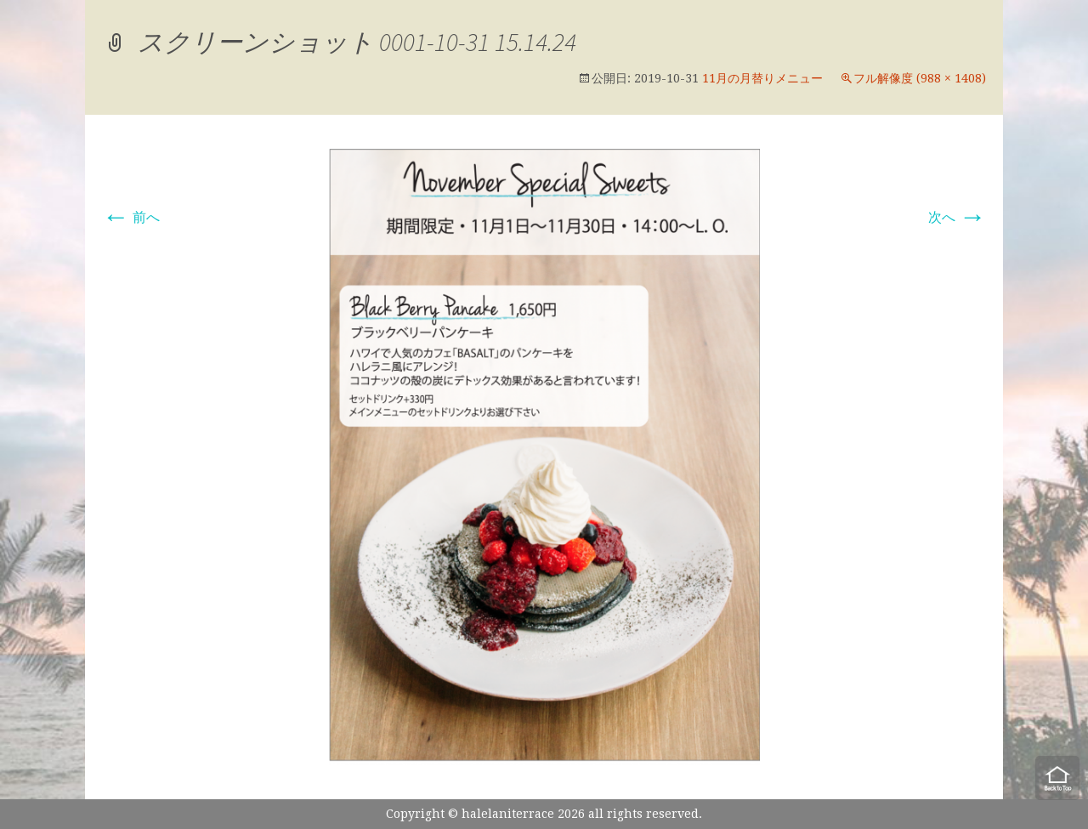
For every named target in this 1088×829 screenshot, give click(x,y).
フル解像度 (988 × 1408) (919, 78)
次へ (957, 217)
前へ (131, 217)
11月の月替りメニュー (762, 78)
